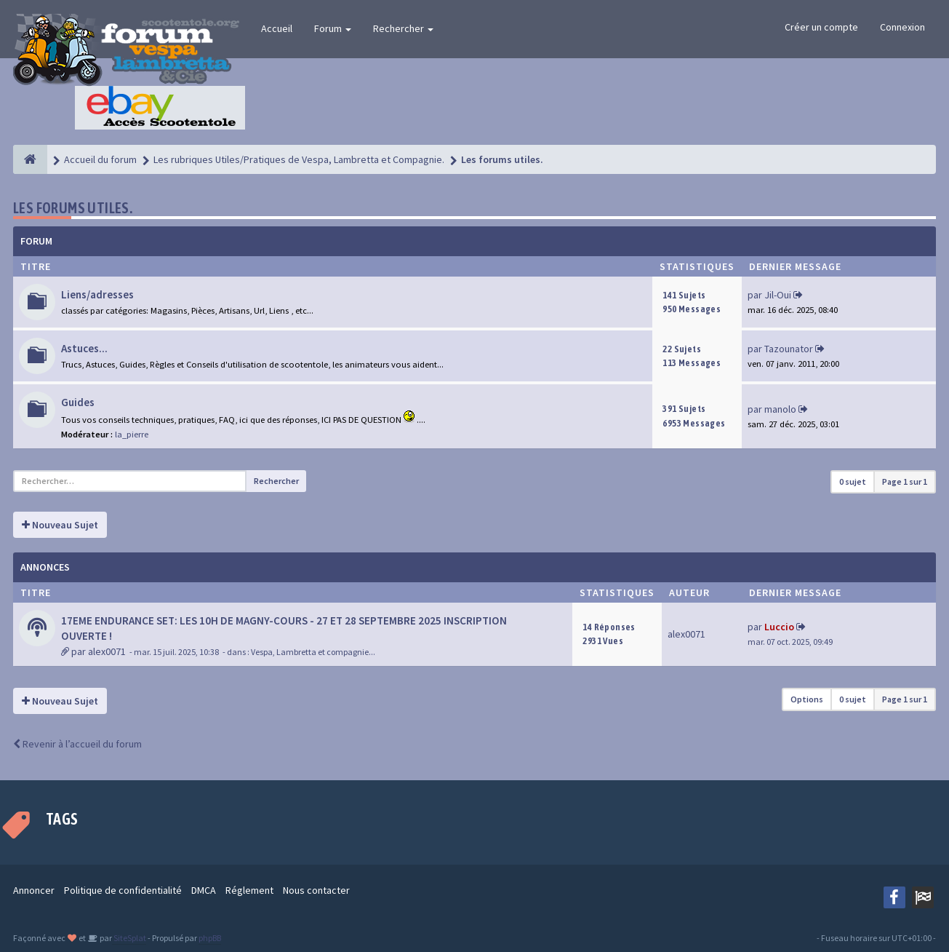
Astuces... (84, 348)
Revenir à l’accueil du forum (77, 743)
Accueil (276, 28)
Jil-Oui (777, 294)
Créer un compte (821, 26)
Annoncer (34, 890)
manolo (780, 409)
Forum (332, 28)
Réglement (249, 890)
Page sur (904, 481)
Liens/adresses (97, 294)
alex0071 (107, 651)
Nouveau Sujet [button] (60, 524)
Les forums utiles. (72, 207)
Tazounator (788, 348)
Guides (78, 402)
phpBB (210, 937)
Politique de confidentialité (123, 890)
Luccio (779, 626)
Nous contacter (316, 890)
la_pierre (131, 434)
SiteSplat (129, 937)
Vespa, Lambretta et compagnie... (313, 651)
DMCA (203, 890)
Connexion (902, 26)
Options (806, 699)
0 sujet (852, 481)
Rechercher (403, 28)
